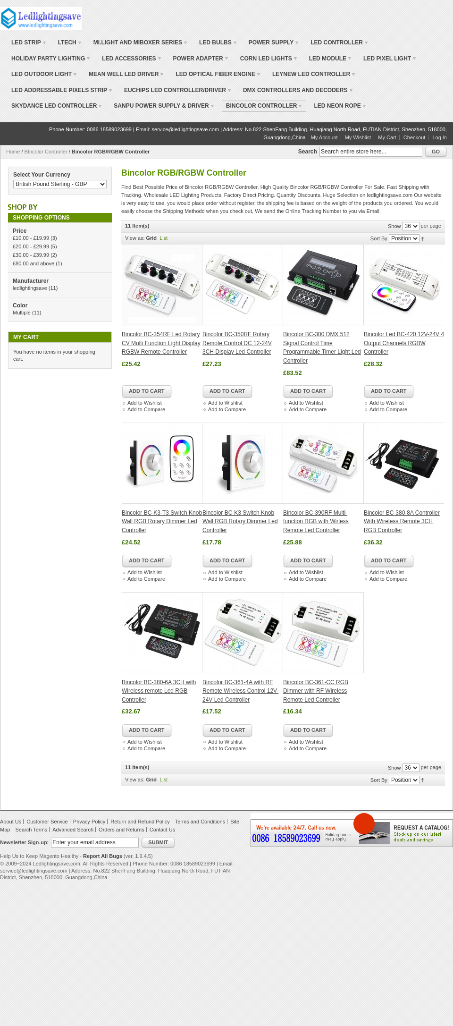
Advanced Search (72, 829)
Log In (439, 137)
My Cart (387, 137)
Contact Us (162, 829)
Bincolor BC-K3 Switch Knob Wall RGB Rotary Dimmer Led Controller (240, 521)
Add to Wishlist (144, 403)
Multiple (22, 312)
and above (33, 263)
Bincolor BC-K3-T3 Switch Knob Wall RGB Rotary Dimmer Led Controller (162, 521)
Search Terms (31, 829)
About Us (10, 821)
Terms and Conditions (200, 821)
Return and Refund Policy (139, 821)
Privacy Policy (89, 821)
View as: (134, 238)
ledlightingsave (30, 288)
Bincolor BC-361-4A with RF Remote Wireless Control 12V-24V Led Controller (240, 691)
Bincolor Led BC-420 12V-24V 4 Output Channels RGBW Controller (404, 343)
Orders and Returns (121, 829)
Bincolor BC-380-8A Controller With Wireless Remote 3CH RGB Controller (402, 521)
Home (13, 151)
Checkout (414, 137)
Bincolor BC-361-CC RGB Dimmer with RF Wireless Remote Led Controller (315, 691)
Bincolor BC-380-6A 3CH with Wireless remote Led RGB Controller (159, 691)
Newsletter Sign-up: (24, 842)
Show (394, 226)
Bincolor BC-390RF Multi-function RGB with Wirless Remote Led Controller (316, 521)
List (163, 238)
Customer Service (46, 821)
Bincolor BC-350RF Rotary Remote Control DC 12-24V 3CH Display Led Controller (237, 343)
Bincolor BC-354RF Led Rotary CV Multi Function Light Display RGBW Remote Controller (161, 343)
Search (307, 151)
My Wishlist (358, 137)
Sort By (378, 238)
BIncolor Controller (46, 151)
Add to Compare (146, 409)
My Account (324, 137)
